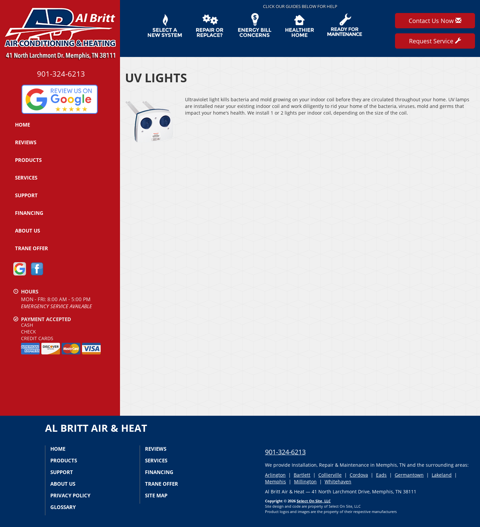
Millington (305, 481)
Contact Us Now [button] (435, 21)
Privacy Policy (70, 495)
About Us (27, 230)
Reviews (25, 142)
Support (26, 195)
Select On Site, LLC (314, 500)
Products (28, 160)
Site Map (156, 495)
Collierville (330, 475)
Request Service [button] (435, 41)
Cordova (359, 475)
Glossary (63, 507)
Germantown (409, 475)
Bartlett (302, 475)
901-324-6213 (285, 451)
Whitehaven (338, 481)
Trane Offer (31, 248)
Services (26, 177)
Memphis (275, 481)
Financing (29, 213)
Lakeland (442, 475)
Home (22, 124)
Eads (381, 475)
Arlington (275, 475)
